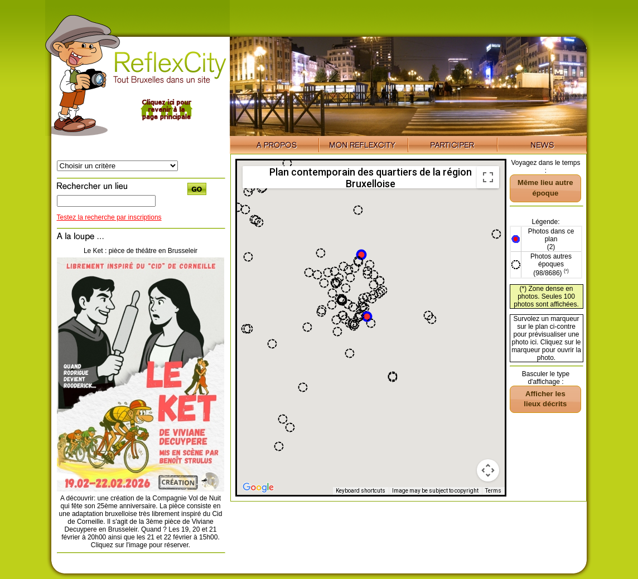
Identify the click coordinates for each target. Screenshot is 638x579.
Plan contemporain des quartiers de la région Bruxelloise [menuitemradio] (370, 177)
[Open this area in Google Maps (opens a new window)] (258, 487)
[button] (367, 316)
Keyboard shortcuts (360, 491)
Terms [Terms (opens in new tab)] (493, 491)
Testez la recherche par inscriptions (109, 217)
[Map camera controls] (488, 470)
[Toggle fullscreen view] (488, 177)
